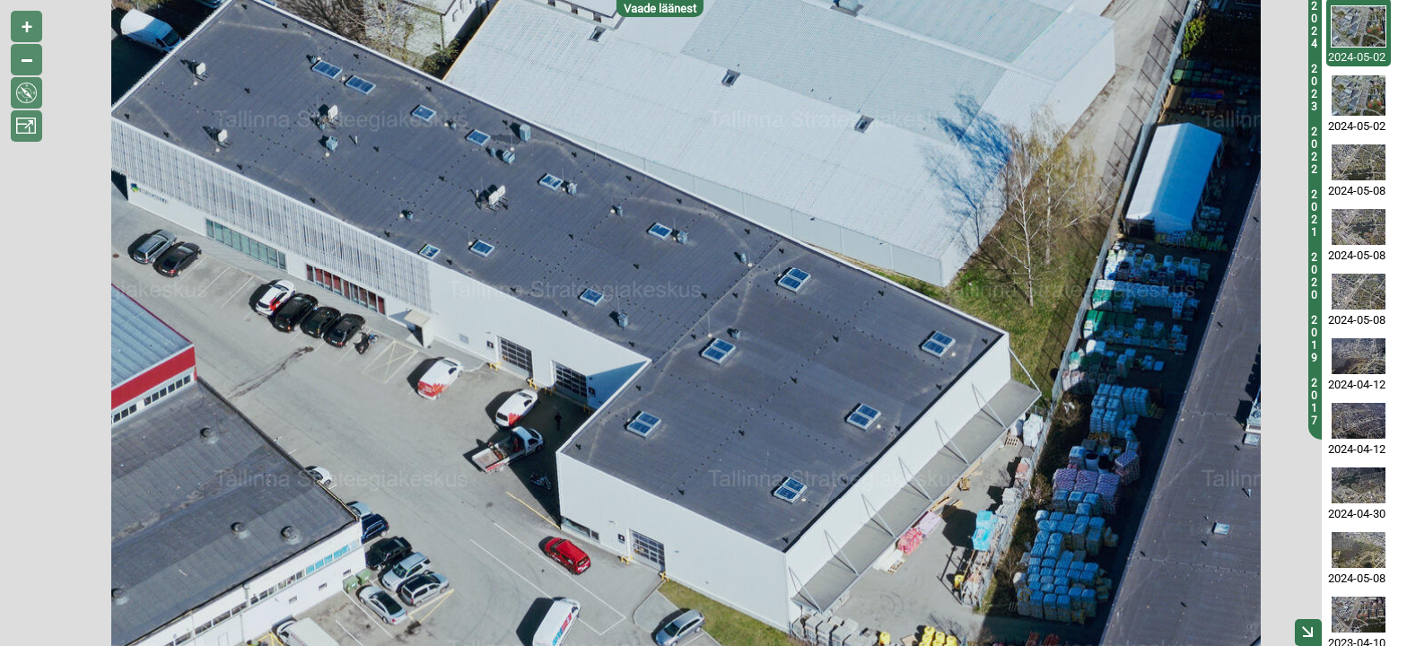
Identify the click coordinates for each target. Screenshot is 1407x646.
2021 (1314, 213)
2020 (1314, 276)
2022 (1314, 151)
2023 (1314, 88)
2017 (1314, 402)
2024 (1314, 25)
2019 (1314, 339)
